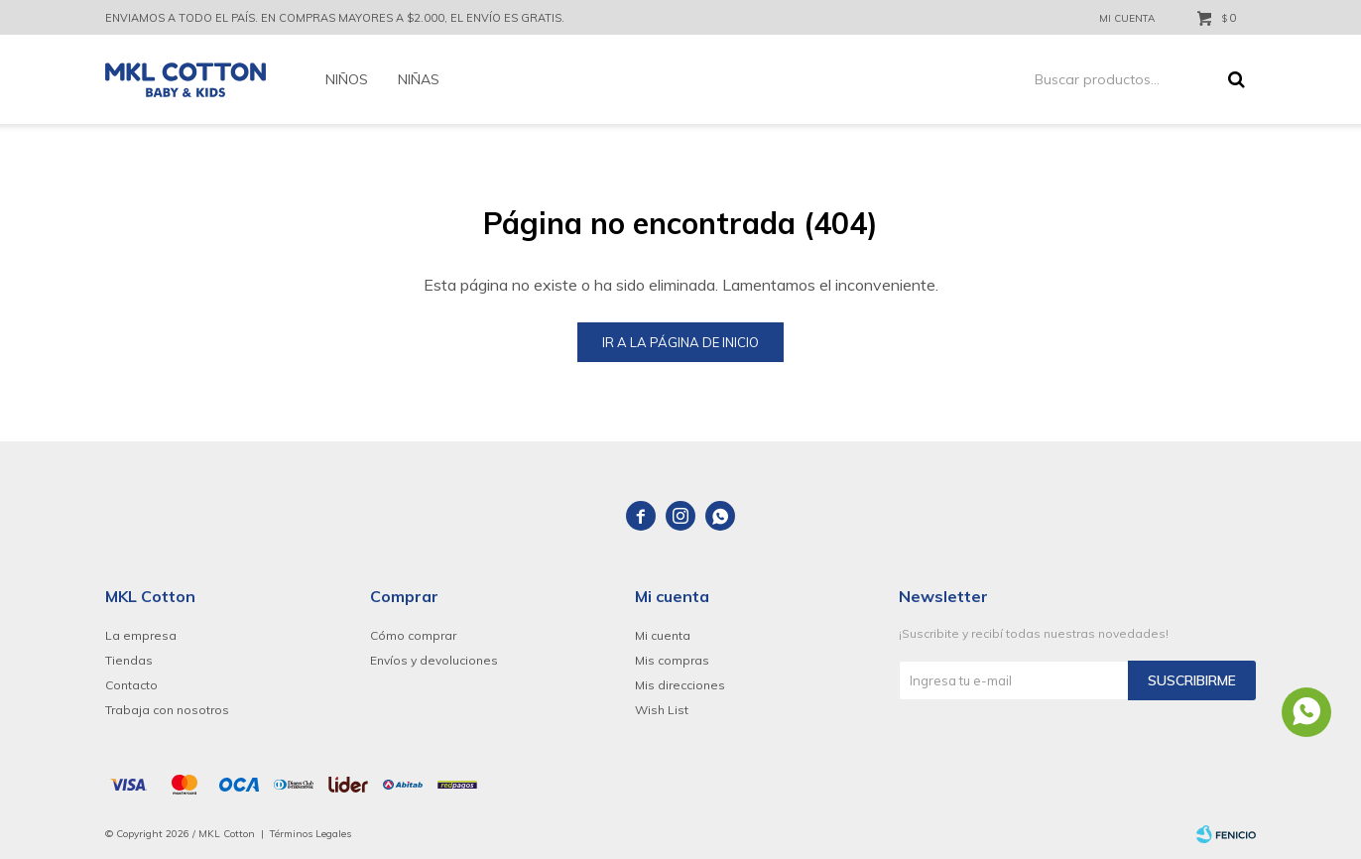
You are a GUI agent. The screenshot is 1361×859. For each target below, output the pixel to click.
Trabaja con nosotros (167, 709)
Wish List (661, 709)
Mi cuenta (662, 635)
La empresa (141, 635)
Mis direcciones (680, 684)
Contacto (131, 684)
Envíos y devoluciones (434, 660)
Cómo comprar (413, 635)
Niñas (418, 79)
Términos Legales (310, 833)
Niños (346, 79)
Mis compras (672, 660)
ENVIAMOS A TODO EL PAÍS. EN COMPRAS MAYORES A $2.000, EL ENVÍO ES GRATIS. (334, 18)
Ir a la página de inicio (680, 342)
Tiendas (129, 660)
